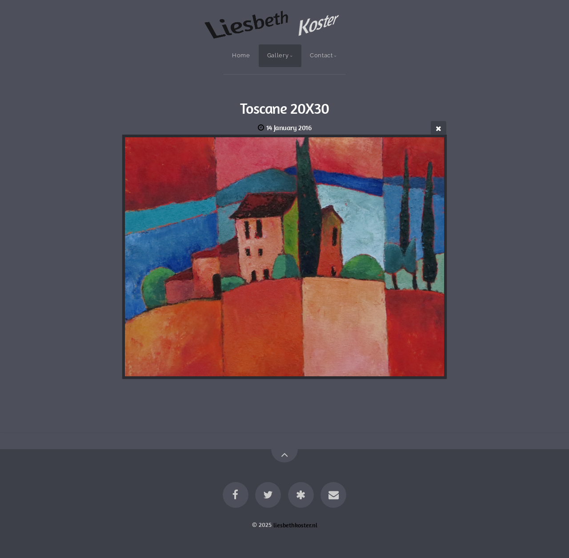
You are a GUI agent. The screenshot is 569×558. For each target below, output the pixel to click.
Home (241, 55)
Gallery (278, 55)
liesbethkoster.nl (295, 525)
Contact (321, 55)
